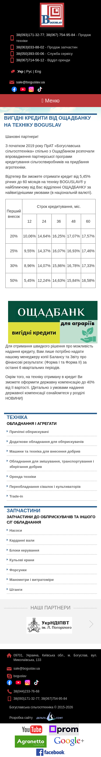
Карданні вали (21, 540)
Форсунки (18, 570)
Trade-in (16, 496)
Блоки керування (24, 550)
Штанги (15, 590)
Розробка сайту (34, 718)
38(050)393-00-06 (30, 54)
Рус (29, 71)
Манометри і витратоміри (31, 580)
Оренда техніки (22, 477)
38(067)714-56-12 (30, 60)
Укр (20, 71)
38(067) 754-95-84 (60, 35)
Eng (38, 71)
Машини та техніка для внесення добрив (44, 451)
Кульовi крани (21, 560)
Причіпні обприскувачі (29, 432)
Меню (50, 101)
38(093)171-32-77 (30, 35)
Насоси (15, 530)
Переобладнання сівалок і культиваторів (45, 487)
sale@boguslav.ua (30, 82)
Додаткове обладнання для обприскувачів (46, 442)
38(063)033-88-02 (30, 47)
